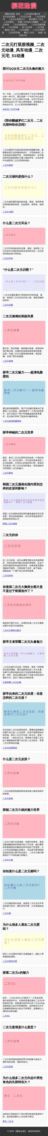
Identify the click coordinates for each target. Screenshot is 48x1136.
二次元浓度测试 (10, 748)
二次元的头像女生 (32, 14)
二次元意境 (8, 1067)
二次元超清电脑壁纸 (12, 421)
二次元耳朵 (8, 258)
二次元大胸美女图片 (12, 630)
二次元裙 (7, 913)
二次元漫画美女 (20, 24)
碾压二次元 (29, 32)
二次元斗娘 (8, 860)
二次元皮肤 (8, 798)
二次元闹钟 (8, 165)
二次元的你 (8, 575)
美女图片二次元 (36, 19)
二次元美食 (13, 27)
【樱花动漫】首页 (12, 14)
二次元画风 (24, 30)
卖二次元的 (27, 27)
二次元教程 (8, 473)
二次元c (6, 1016)
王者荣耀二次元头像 (12, 682)
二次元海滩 (8, 361)
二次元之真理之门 (17, 19)
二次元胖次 (9, 22)
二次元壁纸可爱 (10, 961)
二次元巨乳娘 (14, 32)
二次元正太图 (25, 16)
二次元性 (40, 27)
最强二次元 (10, 30)
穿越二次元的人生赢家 (28, 22)
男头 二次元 (8, 1121)
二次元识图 (8, 305)
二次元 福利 (8, 212)
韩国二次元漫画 (10, 524)
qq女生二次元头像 (11, 109)
